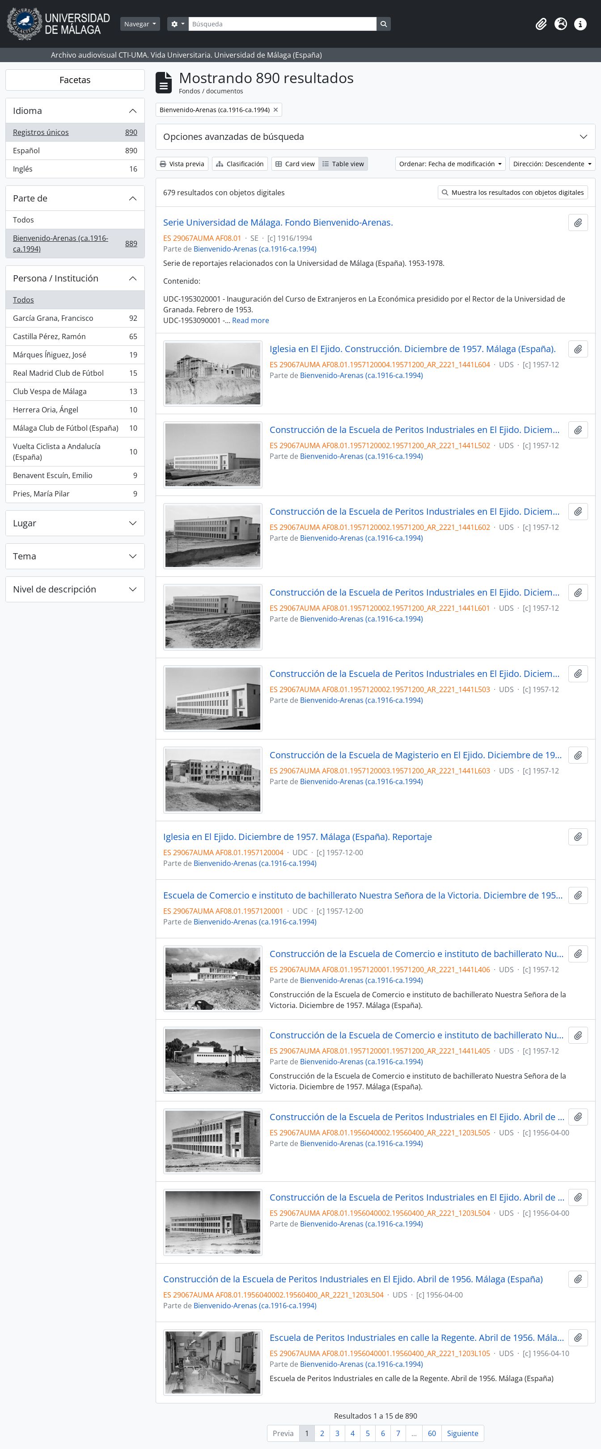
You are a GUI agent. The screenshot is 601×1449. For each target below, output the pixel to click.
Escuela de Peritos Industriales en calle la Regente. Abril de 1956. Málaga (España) (417, 1337)
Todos (23, 220)
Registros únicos (75, 134)
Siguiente (462, 1433)
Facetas (75, 80)
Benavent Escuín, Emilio (75, 477)
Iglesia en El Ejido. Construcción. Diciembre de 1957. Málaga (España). (413, 349)
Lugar (24, 523)
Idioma (27, 111)
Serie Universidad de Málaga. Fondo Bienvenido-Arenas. (278, 222)
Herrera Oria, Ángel (75, 411)
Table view (343, 164)
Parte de (30, 198)
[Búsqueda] (282, 24)
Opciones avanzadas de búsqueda (233, 136)
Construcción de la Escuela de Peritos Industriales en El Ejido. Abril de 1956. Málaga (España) (417, 1117)
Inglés (75, 171)
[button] (541, 24)
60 (432, 1433)
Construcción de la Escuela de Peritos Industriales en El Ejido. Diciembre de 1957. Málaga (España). (417, 429)
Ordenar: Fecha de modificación (448, 164)
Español (75, 152)
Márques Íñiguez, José (75, 356)
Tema (24, 556)
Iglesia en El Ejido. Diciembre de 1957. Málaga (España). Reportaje (297, 837)
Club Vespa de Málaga (75, 393)
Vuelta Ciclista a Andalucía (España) (75, 451)
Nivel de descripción (54, 589)
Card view (295, 164)
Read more (250, 320)
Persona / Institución (55, 278)
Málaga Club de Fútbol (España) (75, 430)
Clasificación (240, 164)
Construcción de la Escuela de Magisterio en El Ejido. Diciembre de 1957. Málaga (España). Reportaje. (417, 755)
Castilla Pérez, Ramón (75, 338)
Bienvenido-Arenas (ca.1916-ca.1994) (75, 243)
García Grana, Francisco (75, 320)
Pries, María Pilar (75, 495)
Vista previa (182, 164)
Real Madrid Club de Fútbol (75, 375)
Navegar (137, 24)
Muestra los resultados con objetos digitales (513, 192)
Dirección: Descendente (549, 164)
